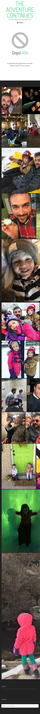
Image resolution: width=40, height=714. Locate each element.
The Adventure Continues (20, 9)
